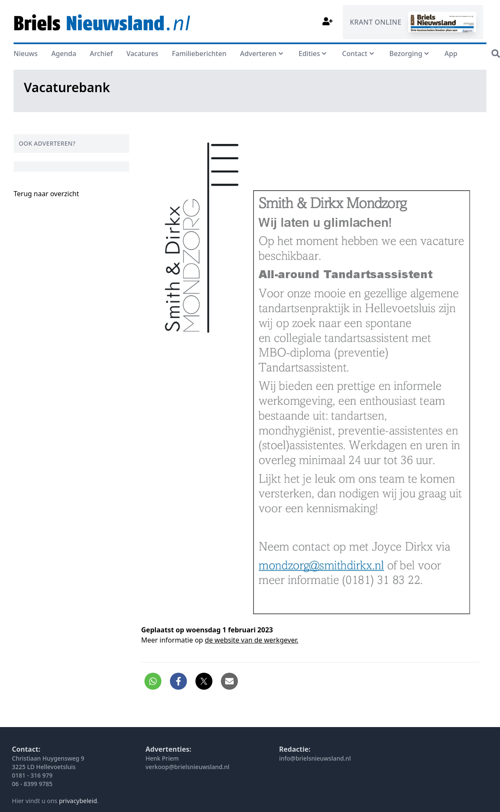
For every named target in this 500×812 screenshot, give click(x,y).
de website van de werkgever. (251, 640)
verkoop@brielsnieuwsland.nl (188, 767)
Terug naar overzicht (46, 193)
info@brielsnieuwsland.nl (315, 758)
